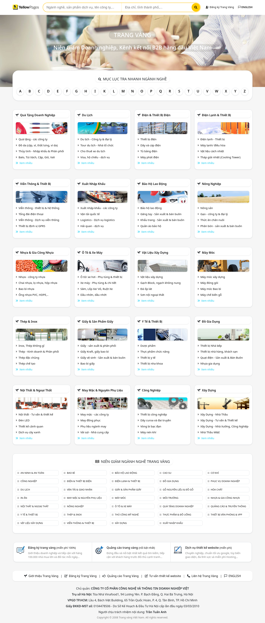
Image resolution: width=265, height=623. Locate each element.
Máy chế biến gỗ (211, 295)
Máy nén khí (148, 432)
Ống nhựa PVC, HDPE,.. (33, 295)
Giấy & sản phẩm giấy (97, 321)
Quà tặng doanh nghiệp (37, 115)
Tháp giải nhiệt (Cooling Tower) (220, 157)
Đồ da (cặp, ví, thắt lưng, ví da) (38, 145)
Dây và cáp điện (150, 145)
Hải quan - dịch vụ (92, 226)
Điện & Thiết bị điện (156, 115)
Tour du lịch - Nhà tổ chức (97, 145)
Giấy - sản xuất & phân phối (98, 345)
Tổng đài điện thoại (31, 214)
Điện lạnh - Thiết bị (212, 139)
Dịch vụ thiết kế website (208, 548)
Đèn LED (24, 420)
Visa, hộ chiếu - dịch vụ (95, 157)
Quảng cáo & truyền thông (228, 506)
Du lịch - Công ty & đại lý (96, 139)
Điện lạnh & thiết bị (216, 115)
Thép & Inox (28, 321)
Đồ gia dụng (211, 321)
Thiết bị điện (148, 139)
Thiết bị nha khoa (151, 363)
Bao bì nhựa (26, 289)
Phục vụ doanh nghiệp (225, 481)
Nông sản (206, 208)
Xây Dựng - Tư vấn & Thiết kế (219, 420)
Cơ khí (215, 472)
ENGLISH (245, 7)
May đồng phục (90, 420)
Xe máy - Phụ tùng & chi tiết (98, 283)
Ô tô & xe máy (92, 253)
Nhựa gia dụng (210, 363)
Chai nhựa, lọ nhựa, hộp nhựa (38, 283)
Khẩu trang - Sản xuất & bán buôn (162, 220)
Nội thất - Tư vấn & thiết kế (36, 414)
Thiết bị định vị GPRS (32, 226)
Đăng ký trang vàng (52, 548)
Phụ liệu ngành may (93, 426)
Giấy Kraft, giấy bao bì (94, 351)
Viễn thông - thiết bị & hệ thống (39, 208)
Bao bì (71, 472)
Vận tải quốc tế (90, 214)
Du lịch (87, 115)
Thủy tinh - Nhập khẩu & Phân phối (41, 151)
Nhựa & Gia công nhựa (37, 253)
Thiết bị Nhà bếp (211, 345)
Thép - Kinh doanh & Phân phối (39, 351)
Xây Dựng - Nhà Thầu (214, 414)
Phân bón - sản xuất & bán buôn (221, 226)
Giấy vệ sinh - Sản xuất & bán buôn (102, 357)
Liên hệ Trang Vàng (205, 576)
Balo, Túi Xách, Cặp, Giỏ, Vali (37, 157)
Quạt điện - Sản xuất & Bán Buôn (221, 357)
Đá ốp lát (146, 289)
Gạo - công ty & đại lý (214, 214)
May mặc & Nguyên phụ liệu (102, 390)
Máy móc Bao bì (210, 289)
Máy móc (208, 253)
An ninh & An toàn (32, 472)
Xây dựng (209, 390)
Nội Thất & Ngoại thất (36, 390)
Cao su (167, 472)
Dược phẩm (148, 345)
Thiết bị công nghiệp (153, 414)
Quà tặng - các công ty (33, 139)
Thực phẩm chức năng (154, 351)
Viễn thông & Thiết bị (35, 184)
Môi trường (171, 497)
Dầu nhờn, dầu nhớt (93, 295)
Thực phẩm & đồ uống (177, 514)
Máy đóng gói (209, 283)
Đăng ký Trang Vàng (220, 7)
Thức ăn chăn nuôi (212, 220)
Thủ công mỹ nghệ (127, 514)
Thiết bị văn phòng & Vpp (226, 514)
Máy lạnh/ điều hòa (212, 145)
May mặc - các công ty (94, 414)
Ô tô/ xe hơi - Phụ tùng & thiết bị (101, 277)
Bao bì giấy (87, 363)
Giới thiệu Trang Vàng (43, 576)
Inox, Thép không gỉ (31, 345)
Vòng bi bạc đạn (150, 426)
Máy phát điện (149, 157)
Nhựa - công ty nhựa (32, 277)
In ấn (23, 497)
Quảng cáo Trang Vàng (123, 576)
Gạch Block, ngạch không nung (160, 283)
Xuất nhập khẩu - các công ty (99, 208)
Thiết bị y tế (148, 357)
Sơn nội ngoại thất (152, 295)
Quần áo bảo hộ (150, 226)
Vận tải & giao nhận (79, 489)
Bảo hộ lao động (154, 184)
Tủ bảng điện (148, 151)
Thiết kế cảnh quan (31, 426)
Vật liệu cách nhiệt (212, 151)
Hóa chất (216, 489)
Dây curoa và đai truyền (155, 420)
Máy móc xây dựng (212, 277)
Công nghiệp (151, 390)
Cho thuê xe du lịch (92, 151)
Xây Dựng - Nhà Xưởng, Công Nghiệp (224, 426)
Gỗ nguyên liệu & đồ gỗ (178, 489)
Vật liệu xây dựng (155, 253)
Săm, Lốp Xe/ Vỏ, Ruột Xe (96, 289)
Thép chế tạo (27, 363)
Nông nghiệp (211, 184)
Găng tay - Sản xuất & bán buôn (160, 214)
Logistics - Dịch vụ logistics (97, 220)
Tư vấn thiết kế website (165, 576)
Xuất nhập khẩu (93, 184)
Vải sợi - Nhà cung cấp (94, 432)
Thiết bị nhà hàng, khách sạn (219, 351)
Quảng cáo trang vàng (131, 548)
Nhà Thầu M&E (210, 432)
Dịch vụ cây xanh (29, 432)
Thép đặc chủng (29, 357)
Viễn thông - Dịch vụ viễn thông (39, 220)
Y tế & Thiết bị (152, 321)
